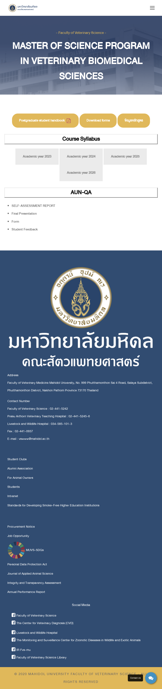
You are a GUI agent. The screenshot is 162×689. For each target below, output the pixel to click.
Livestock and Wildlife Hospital (34, 632)
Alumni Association (20, 468)
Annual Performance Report (26, 592)
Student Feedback (25, 229)
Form (15, 222)
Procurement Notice (21, 526)
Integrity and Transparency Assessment (34, 583)
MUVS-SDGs (25, 550)
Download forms (98, 120)
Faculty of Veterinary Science (34, 615)
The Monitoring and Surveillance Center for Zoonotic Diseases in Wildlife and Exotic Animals (76, 640)
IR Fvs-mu (21, 650)
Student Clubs (17, 459)
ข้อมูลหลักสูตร (133, 120)
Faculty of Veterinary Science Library (39, 657)
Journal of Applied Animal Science (30, 573)
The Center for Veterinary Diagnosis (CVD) (42, 623)
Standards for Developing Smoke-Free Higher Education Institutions (53, 505)
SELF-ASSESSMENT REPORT (33, 206)
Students (13, 487)
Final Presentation (24, 214)
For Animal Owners (20, 477)
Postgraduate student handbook (45, 120)
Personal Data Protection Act (27, 564)
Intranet (12, 496)
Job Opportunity (18, 536)
